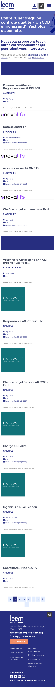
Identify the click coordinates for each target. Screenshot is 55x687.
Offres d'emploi (17, 652)
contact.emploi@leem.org (28, 633)
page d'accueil (36, 57)
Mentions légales (36, 655)
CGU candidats (35, 659)
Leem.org (20, 641)
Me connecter (16, 648)
